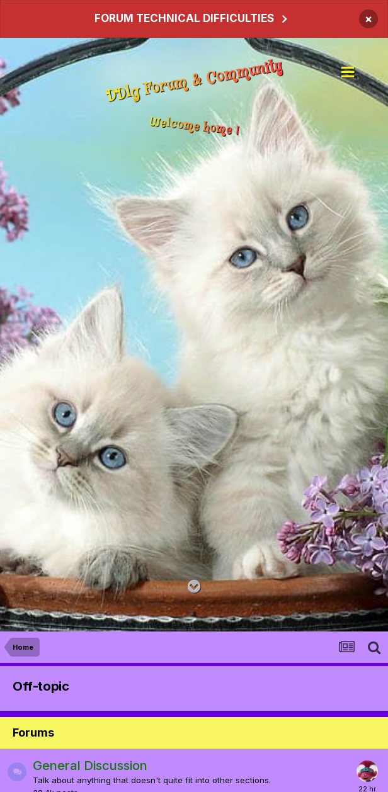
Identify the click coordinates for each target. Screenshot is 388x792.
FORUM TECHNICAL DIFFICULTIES (184, 18)
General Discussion (90, 765)
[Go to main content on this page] (194, 587)
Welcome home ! (194, 126)
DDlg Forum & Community (194, 82)
